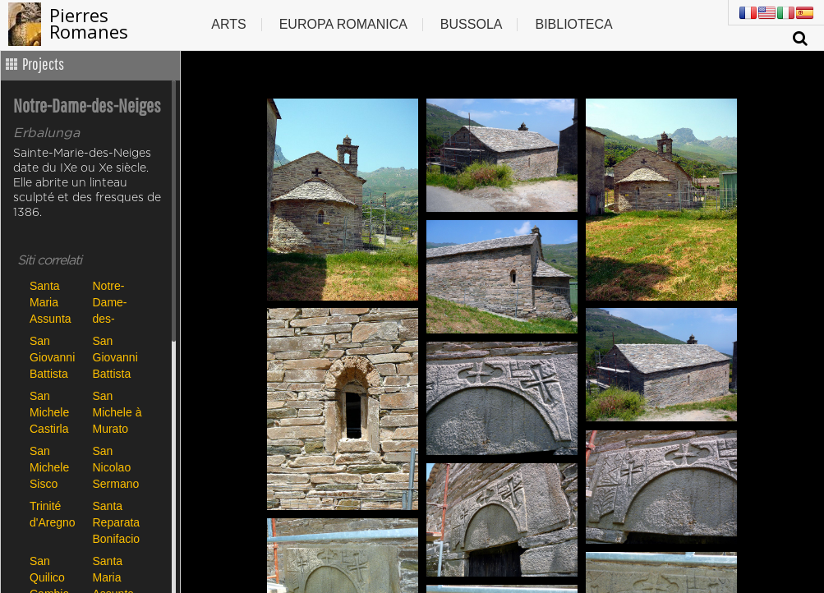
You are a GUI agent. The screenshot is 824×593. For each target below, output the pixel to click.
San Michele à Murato (117, 411)
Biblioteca (573, 24)
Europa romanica (343, 24)
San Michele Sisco (49, 467)
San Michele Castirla (49, 411)
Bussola (471, 24)
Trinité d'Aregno (53, 514)
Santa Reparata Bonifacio (116, 522)
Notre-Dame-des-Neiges (111, 301)
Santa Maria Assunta (50, 301)
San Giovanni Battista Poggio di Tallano (116, 356)
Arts (228, 24)
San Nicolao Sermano (116, 467)
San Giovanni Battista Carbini (52, 356)
